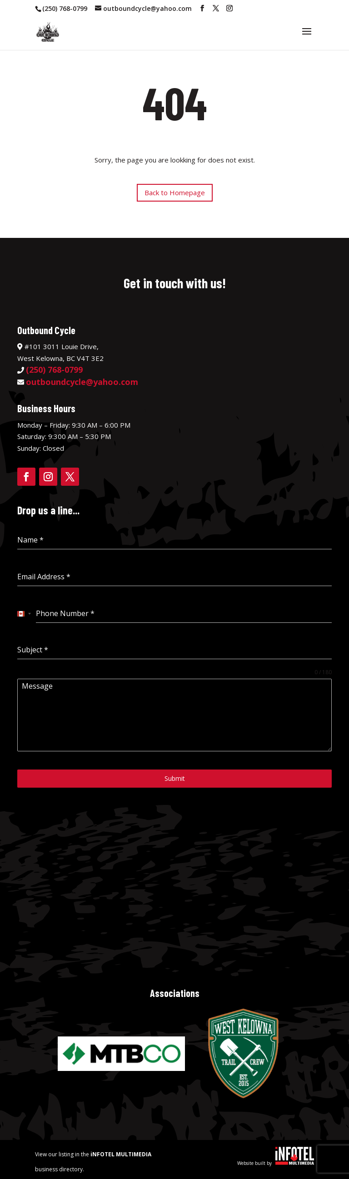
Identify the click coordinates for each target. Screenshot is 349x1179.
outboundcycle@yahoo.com (82, 381)
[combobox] (24, 613)
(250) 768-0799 (64, 8)
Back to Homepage (175, 192)
